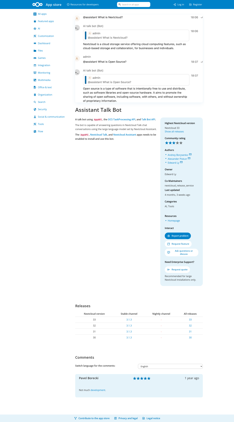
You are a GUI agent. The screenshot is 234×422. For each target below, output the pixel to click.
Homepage (174, 220)
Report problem (177, 235)
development (98, 390)
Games (39, 58)
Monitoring (41, 72)
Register (195, 5)
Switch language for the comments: (95, 365)
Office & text (42, 87)
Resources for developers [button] (83, 4)
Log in (178, 5)
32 (190, 325)
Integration (41, 65)
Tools (38, 124)
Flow (38, 131)
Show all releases (174, 131)
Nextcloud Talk (98, 134)
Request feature (178, 243)
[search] (133, 4)
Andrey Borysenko (178, 155)
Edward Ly (173, 162)
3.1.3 (129, 319)
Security (40, 109)
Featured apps (43, 21)
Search (39, 102)
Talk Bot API (148, 119)
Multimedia (42, 80)
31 (190, 331)
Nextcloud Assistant (124, 134)
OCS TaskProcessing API (121, 119)
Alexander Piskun (177, 158)
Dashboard (41, 43)
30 (190, 337)
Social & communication (49, 116)
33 (190, 319)
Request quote (177, 269)
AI (36, 28)
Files (38, 50)
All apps (40, 14)
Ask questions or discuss (180, 252)
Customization (43, 36)
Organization (42, 94)
